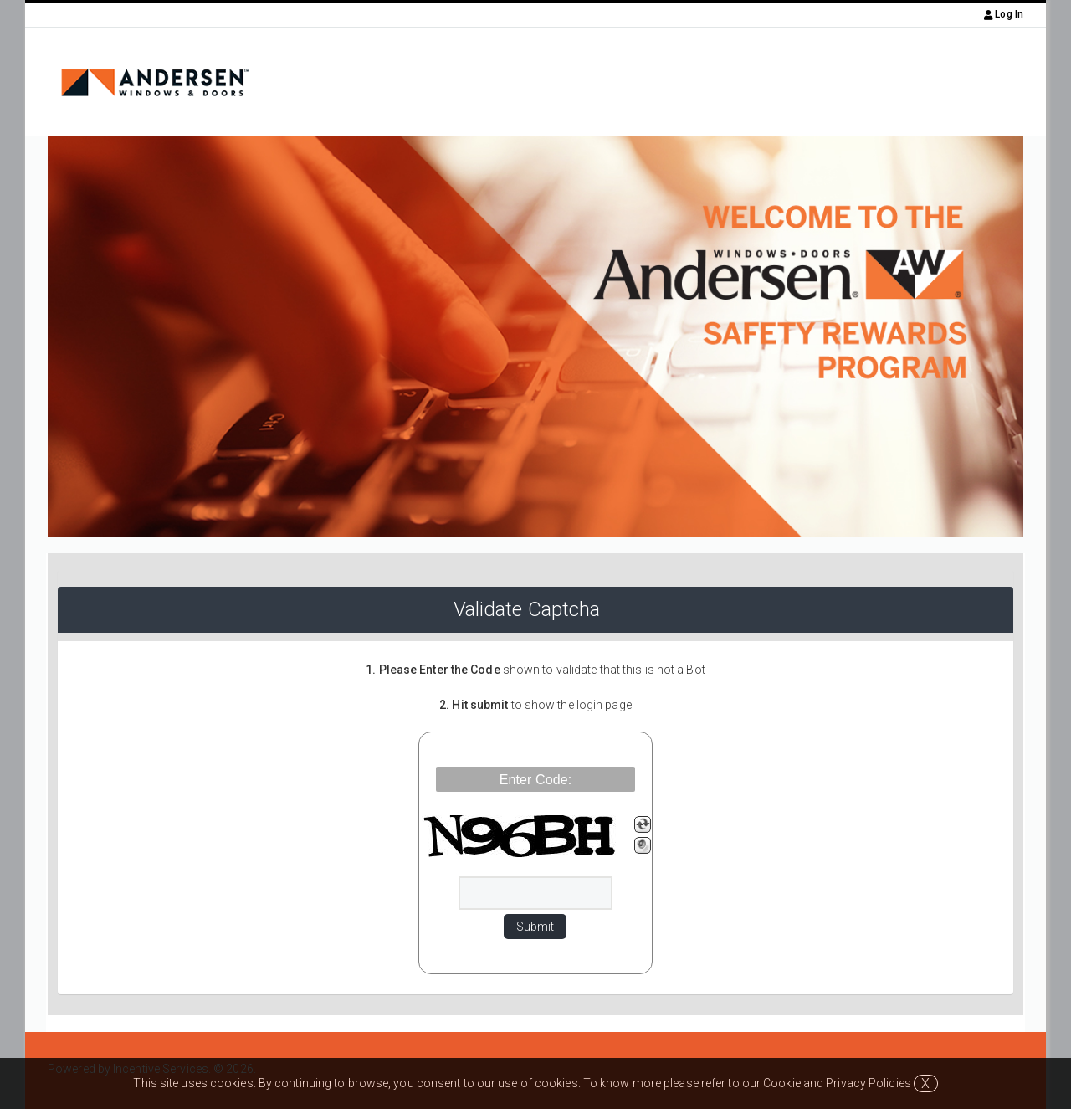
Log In (1003, 14)
